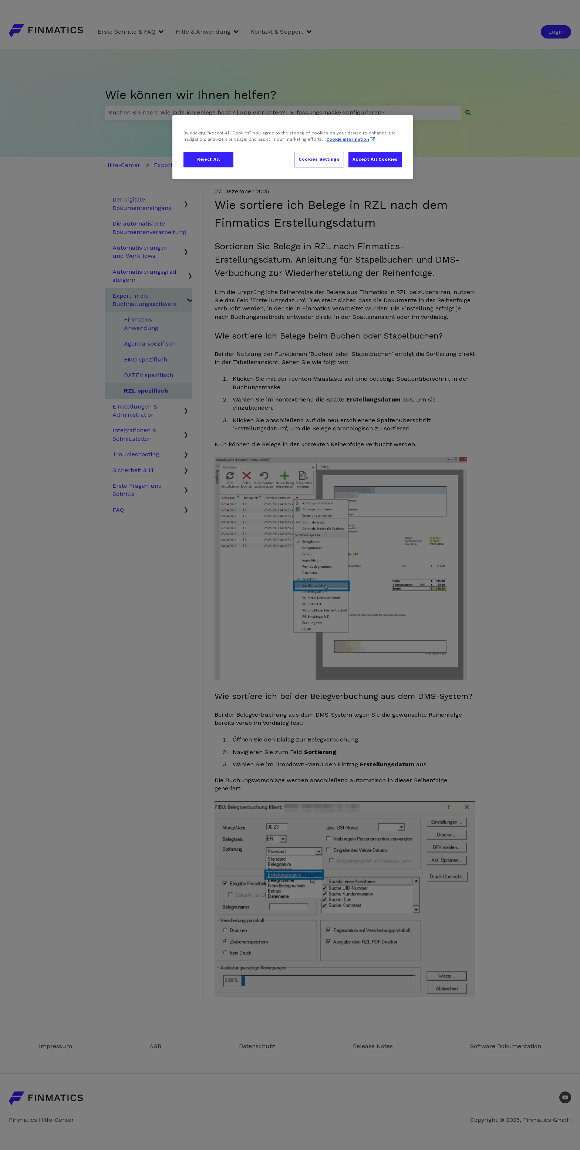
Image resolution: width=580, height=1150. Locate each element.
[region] (292, 147)
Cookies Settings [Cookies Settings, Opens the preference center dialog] (319, 159)
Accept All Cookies (375, 159)
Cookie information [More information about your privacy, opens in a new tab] (347, 139)
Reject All (208, 159)
